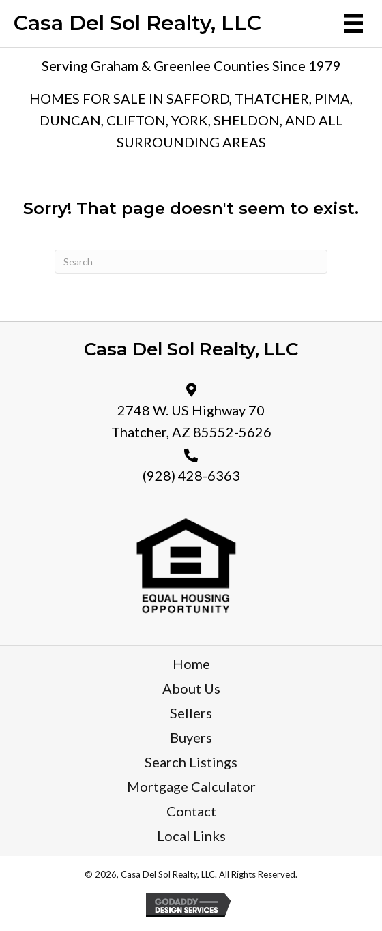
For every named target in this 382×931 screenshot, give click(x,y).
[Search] (191, 262)
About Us (191, 688)
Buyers (191, 737)
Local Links (191, 835)
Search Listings (191, 762)
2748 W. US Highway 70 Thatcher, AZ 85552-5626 (191, 421)
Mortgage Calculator (191, 786)
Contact (191, 811)
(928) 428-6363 (191, 475)
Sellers (191, 713)
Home (191, 663)
